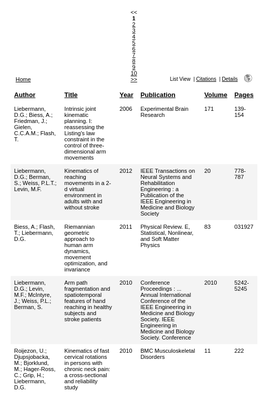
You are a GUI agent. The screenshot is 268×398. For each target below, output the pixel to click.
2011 (126, 227)
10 (133, 73)
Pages (244, 95)
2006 (126, 109)
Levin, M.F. (28, 189)
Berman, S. (28, 307)
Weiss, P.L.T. (39, 183)
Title (71, 95)
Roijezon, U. (29, 351)
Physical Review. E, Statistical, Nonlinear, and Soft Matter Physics (167, 236)
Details (230, 79)
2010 (126, 283)
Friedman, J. (30, 121)
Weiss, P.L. (36, 301)
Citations (206, 79)
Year (126, 95)
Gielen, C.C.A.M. (25, 130)
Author (25, 95)
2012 (126, 171)
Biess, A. (40, 115)
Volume (216, 95)
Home (23, 79)
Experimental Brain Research (165, 112)
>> (133, 79)
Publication (158, 95)
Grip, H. (33, 375)
